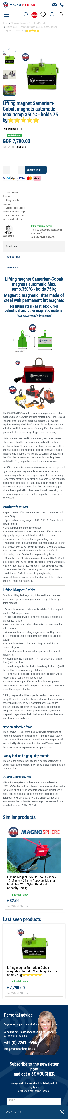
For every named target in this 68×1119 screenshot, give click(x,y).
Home (5, 23)
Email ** (12, 1100)
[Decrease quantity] (6, 170)
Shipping (21, 146)
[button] (9, 98)
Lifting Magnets (39, 23)
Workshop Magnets (19, 23)
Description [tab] (11, 246)
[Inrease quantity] (21, 170)
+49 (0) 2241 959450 (43, 237)
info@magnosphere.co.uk (19, 1049)
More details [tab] (11, 267)
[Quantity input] (14, 170)
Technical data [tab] (12, 256)
